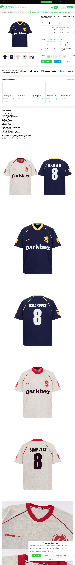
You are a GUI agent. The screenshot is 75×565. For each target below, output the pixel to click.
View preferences (61, 555)
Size (42, 27)
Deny (47, 555)
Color (42, 22)
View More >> (70, 79)
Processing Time (43, 49)
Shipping (43, 39)
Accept (36, 555)
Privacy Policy (50, 559)
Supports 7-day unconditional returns (56, 44)
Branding (43, 55)
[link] (3, 12)
